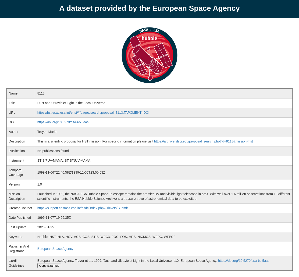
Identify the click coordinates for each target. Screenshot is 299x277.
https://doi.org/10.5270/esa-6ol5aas (63, 122)
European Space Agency (55, 249)
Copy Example (49, 265)
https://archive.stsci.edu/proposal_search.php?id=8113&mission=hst (203, 141)
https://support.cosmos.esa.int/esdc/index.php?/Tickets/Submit (82, 208)
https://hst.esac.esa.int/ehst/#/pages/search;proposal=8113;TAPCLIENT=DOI (93, 112)
